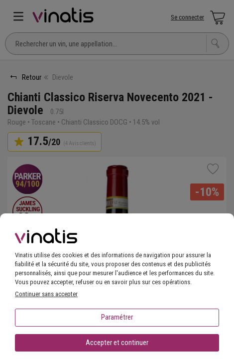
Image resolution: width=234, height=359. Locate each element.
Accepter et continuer (117, 342)
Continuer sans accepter (46, 294)
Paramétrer (117, 317)
